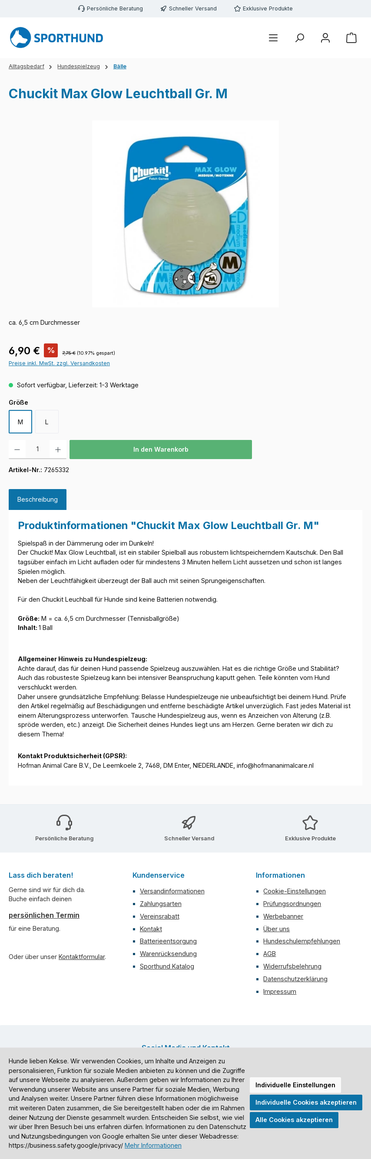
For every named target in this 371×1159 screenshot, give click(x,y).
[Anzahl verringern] (17, 449)
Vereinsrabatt (159, 916)
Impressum (279, 991)
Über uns (276, 929)
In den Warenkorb (161, 449)
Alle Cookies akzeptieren (294, 1119)
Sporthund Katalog (167, 966)
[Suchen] (299, 38)
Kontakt (151, 929)
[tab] (37, 499)
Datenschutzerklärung (295, 978)
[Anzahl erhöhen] (58, 449)
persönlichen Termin (44, 915)
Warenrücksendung (168, 953)
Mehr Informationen (153, 1145)
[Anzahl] (37, 449)
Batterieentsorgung (168, 941)
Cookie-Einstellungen (294, 891)
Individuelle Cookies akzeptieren (306, 1102)
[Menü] (273, 38)
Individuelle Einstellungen (295, 1085)
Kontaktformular (82, 956)
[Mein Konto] (325, 38)
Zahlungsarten (161, 903)
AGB (269, 953)
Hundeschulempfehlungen (301, 941)
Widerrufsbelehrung (292, 966)
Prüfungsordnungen (292, 903)
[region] (185, 213)
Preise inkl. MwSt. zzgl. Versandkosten (59, 363)
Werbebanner (283, 916)
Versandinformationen (172, 891)
